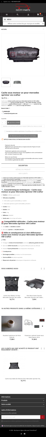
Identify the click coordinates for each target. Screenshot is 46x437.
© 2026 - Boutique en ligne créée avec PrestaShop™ (23, 430)
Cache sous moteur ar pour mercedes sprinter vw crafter (12, 296)
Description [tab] (23, 166)
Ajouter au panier (14, 122)
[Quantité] (3, 123)
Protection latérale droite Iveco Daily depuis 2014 (34, 336)
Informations (5, 397)
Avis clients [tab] (23, 174)
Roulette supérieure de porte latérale (12, 336)
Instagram (25, 434)
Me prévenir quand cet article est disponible (23, 136)
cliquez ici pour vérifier (38, 426)
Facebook (21, 434)
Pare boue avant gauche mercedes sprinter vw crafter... (34, 296)
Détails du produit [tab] (23, 170)
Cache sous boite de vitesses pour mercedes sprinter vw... (23, 379)
